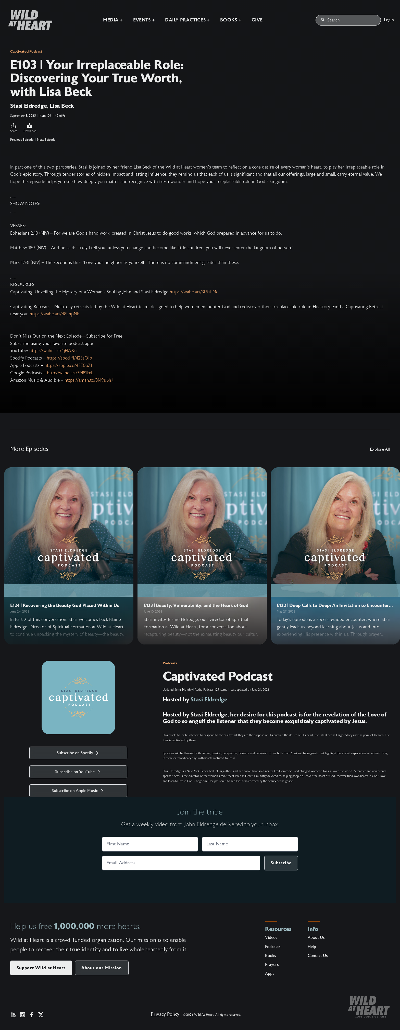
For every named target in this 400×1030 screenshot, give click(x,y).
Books (270, 955)
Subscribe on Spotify (78, 753)
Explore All (380, 449)
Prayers (272, 964)
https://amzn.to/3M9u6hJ (89, 380)
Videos (271, 937)
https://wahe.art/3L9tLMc (194, 292)
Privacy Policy (165, 1014)
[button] (13, 128)
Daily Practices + (187, 20)
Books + (230, 20)
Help (312, 946)
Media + (113, 20)
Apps (269, 973)
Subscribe (281, 862)
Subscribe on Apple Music (78, 791)
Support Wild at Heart (41, 967)
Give (257, 20)
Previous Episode (21, 139)
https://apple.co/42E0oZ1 (68, 365)
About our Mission (101, 967)
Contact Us (318, 955)
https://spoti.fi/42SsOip (69, 358)
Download (29, 128)
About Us (316, 937)
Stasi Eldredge (209, 699)
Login (389, 20)
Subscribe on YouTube (78, 772)
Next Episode (46, 139)
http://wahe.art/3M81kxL (70, 373)
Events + (144, 20)
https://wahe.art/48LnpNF (54, 314)
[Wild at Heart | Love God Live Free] (28, 20)
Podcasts (170, 663)
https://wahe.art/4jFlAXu (53, 350)
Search (330, 20)
